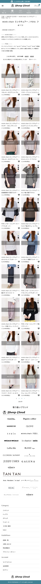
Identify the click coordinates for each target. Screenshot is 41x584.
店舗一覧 (6, 540)
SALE (4, 530)
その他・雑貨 (7, 526)
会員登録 (6, 566)
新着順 (32, 56)
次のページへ (32, 59)
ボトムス (5, 518)
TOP (2, 16)
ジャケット (6, 510)
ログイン (5, 570)
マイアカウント (7, 562)
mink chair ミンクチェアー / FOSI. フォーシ (18, 17)
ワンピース (6, 522)
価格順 (26, 56)
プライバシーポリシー (9, 552)
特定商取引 (6, 548)
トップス (5, 514)
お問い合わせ (7, 544)
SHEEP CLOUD (12, 16)
